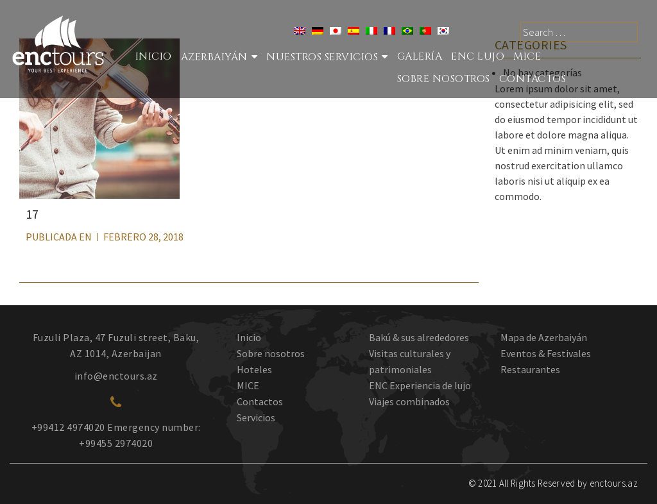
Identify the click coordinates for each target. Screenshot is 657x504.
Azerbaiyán (214, 57)
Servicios (256, 417)
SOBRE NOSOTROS (443, 79)
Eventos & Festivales (545, 353)
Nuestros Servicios (322, 57)
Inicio (153, 56)
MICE (527, 56)
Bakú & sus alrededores (419, 337)
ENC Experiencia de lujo (420, 385)
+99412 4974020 (68, 427)
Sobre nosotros (271, 353)
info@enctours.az (116, 375)
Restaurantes (530, 369)
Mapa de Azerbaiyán (543, 337)
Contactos (533, 79)
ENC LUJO (477, 56)
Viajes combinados (409, 401)
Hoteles (254, 369)
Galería (420, 56)
